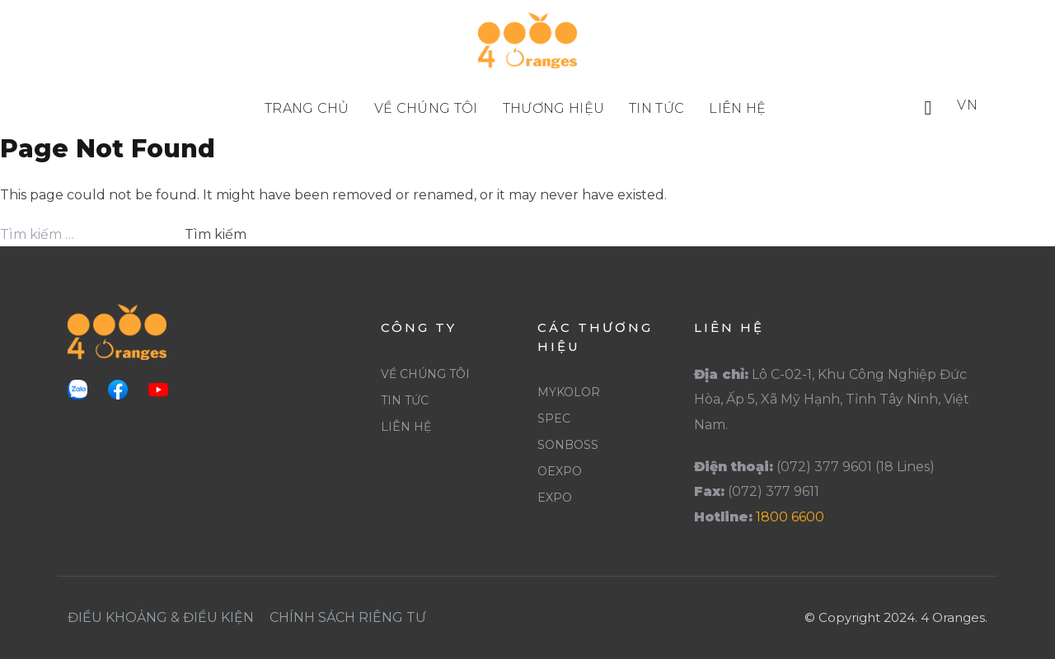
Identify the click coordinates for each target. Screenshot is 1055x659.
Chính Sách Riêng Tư (348, 617)
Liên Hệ (406, 426)
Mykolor (568, 392)
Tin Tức (405, 400)
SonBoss (567, 444)
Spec (553, 418)
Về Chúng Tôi (425, 374)
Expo (554, 497)
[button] (928, 108)
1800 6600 (790, 517)
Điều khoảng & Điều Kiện (161, 617)
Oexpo (559, 471)
